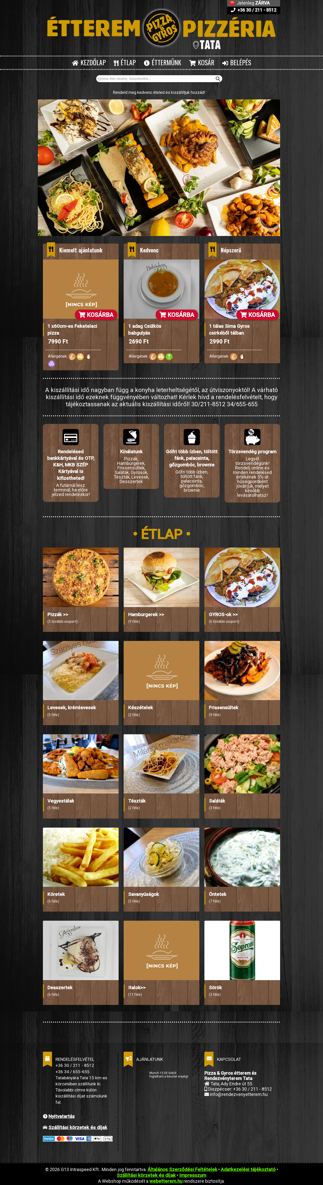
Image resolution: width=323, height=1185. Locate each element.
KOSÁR (201, 62)
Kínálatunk (131, 452)
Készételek (140, 705)
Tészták (137, 799)
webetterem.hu (165, 1179)
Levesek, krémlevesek (71, 705)
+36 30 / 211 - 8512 (253, 10)
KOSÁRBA (96, 314)
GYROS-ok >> (223, 612)
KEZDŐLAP (89, 62)
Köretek (56, 892)
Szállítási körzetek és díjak (77, 1125)
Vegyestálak (60, 799)
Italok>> (137, 985)
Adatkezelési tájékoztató (248, 1167)
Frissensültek (223, 705)
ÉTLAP (125, 62)
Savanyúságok (143, 892)
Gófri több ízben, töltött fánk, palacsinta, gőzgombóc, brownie (192, 458)
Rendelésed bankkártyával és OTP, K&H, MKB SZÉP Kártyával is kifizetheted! (70, 465)
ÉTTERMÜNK (162, 62)
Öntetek (217, 892)
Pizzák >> (57, 612)
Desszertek (59, 985)
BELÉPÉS (236, 62)
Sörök (215, 985)
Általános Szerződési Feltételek (182, 1167)
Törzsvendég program (252, 452)
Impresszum (192, 1173)
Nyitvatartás (61, 1114)
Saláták (217, 799)
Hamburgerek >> (146, 612)
